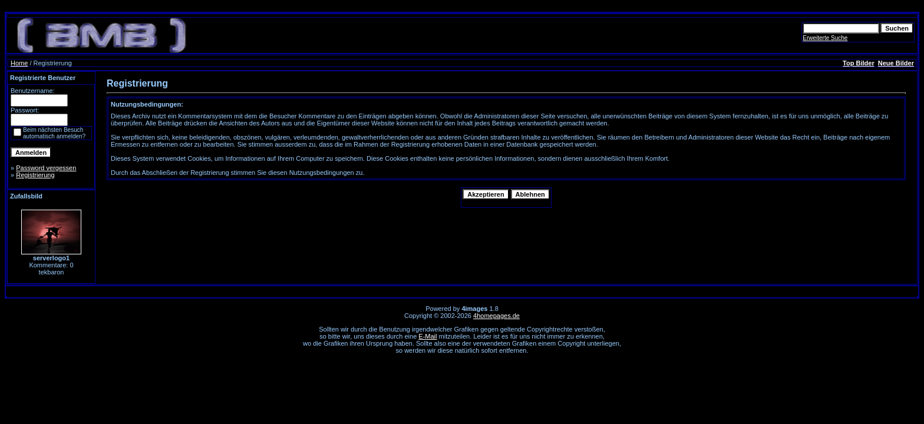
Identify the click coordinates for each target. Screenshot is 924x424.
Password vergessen (46, 167)
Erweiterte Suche (825, 38)
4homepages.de (496, 315)
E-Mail (427, 336)
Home (19, 63)
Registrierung (35, 174)
